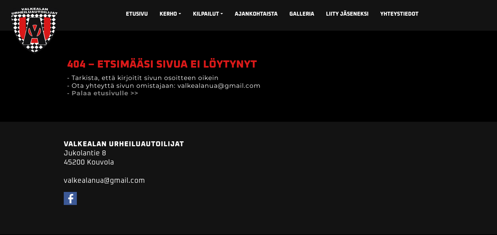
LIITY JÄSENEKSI (347, 14)
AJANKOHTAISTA (256, 14)
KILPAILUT (206, 14)
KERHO (168, 14)
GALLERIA (301, 14)
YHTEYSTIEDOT (399, 14)
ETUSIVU (137, 14)
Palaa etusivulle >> (105, 93)
